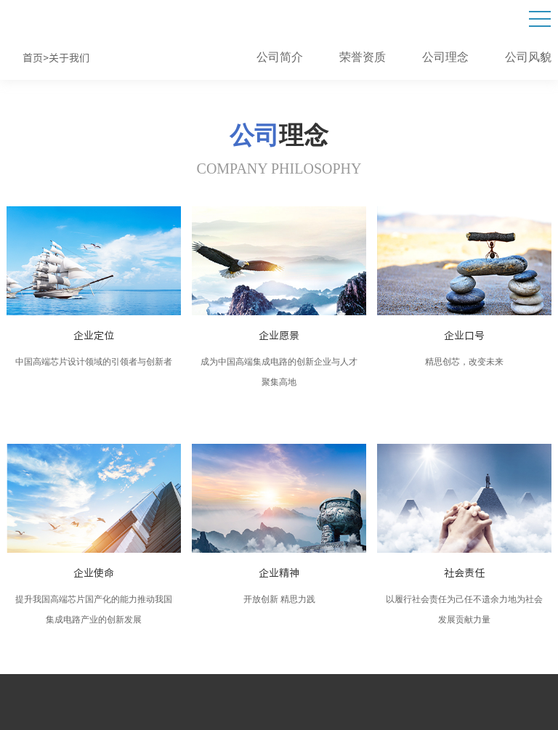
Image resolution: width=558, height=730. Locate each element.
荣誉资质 (362, 58)
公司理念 (445, 58)
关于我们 (69, 58)
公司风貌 (528, 58)
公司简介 (279, 58)
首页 (33, 58)
